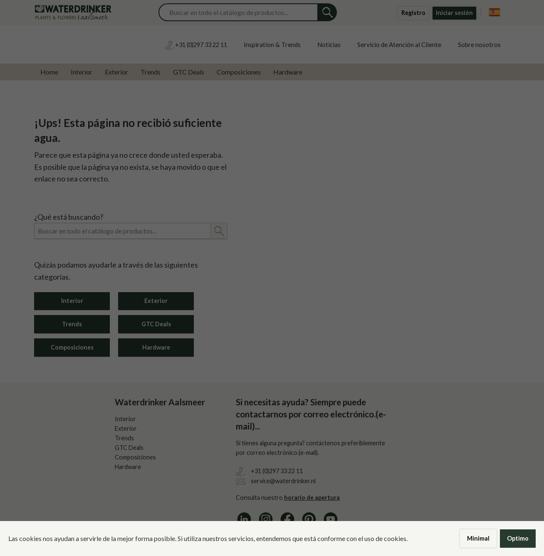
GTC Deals (188, 72)
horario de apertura (312, 497)
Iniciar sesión (454, 12)
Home (49, 72)
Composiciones (239, 72)
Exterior (116, 72)
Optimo (518, 538)
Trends (151, 72)
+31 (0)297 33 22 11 (277, 470)
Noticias (329, 44)
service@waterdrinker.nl (283, 480)
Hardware (287, 72)
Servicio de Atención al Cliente (399, 44)
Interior (81, 72)
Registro (413, 12)
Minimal (478, 538)
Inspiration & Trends (272, 44)
